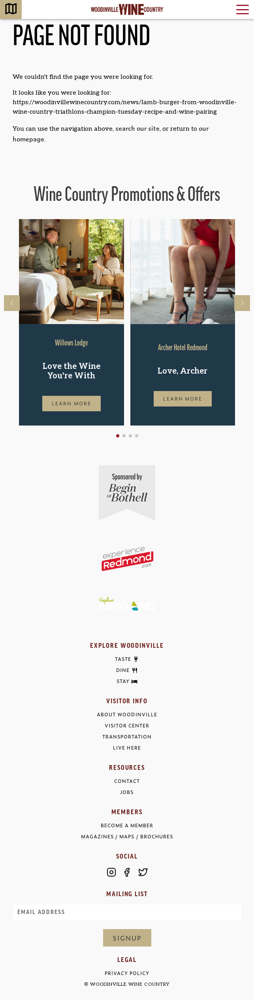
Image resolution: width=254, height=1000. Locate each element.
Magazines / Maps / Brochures (127, 837)
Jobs (127, 792)
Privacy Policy (127, 973)
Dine (123, 670)
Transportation (127, 737)
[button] (117, 435)
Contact (127, 781)
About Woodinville (127, 715)
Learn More (71, 403)
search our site (137, 128)
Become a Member (127, 825)
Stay (123, 681)
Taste (123, 659)
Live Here (127, 748)
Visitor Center (127, 726)
